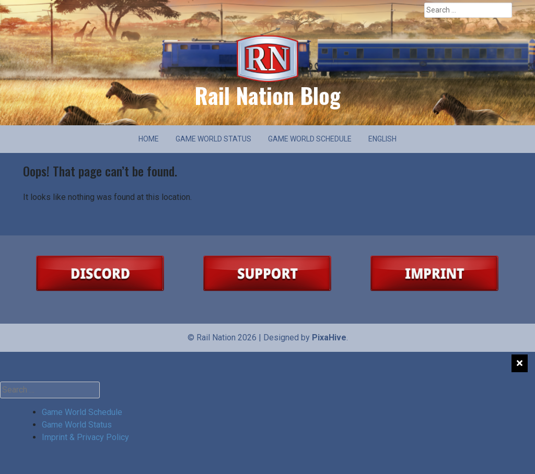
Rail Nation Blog (267, 95)
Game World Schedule (310, 139)
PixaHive (329, 337)
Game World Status (213, 139)
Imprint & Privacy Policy (85, 437)
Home (148, 139)
